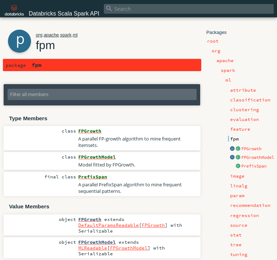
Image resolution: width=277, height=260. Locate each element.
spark (65, 35)
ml (75, 35)
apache (51, 35)
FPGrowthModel (257, 157)
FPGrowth (251, 148)
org (39, 35)
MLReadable (92, 248)
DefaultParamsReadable (108, 225)
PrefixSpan (254, 166)
